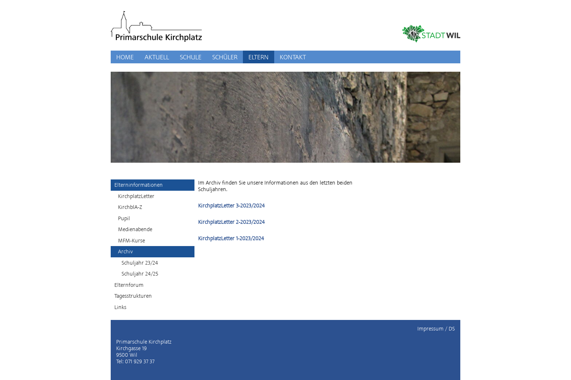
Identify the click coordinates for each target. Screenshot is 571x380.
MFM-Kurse (131, 240)
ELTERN (258, 57)
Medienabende (135, 229)
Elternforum (128, 285)
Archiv (125, 251)
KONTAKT (293, 57)
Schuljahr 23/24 (140, 263)
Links (120, 307)
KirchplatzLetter (136, 196)
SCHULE (190, 57)
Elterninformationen (138, 185)
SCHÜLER (224, 57)
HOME (125, 57)
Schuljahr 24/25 (140, 273)
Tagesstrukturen (133, 296)
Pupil (124, 218)
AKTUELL (157, 57)
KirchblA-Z (130, 207)
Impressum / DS (436, 328)
